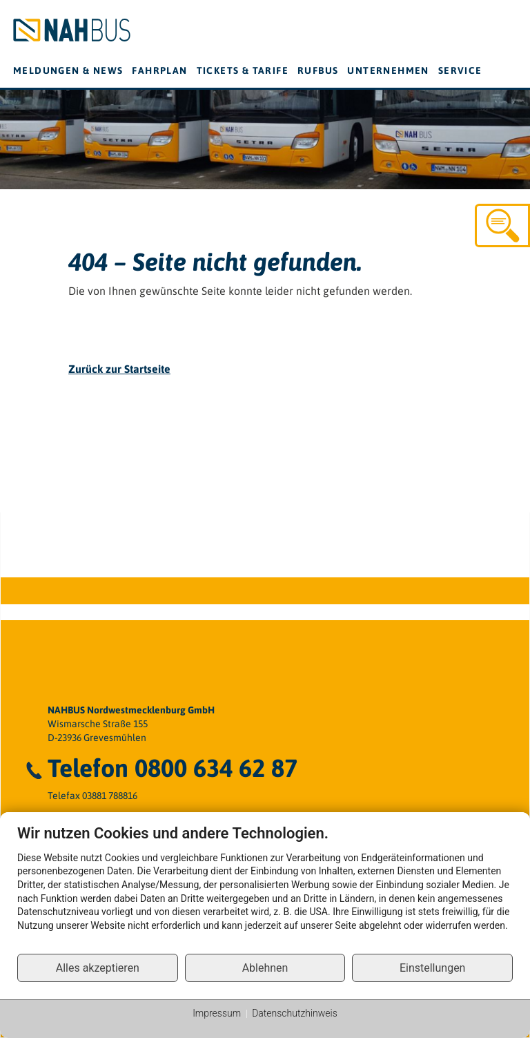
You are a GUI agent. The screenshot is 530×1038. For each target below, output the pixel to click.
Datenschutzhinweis (294, 1013)
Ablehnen (265, 967)
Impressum (217, 1013)
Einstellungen (433, 967)
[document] (265, 888)
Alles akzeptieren (97, 967)
